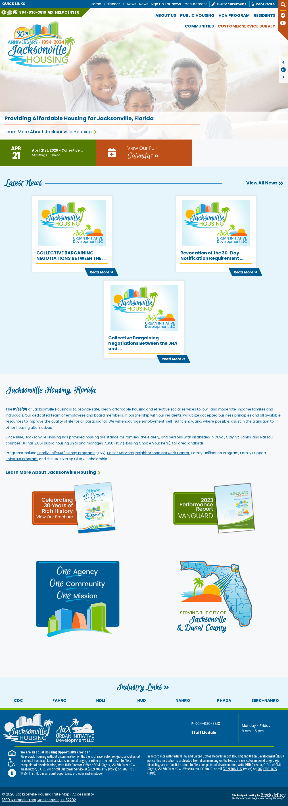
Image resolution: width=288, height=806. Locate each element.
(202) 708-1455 (267, 769)
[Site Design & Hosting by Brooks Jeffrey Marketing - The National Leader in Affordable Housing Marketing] (250, 796)
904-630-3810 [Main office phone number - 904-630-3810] (207, 723)
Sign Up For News (166, 3)
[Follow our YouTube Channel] (283, 23)
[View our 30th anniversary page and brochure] (74, 507)
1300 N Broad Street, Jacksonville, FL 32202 (39, 799)
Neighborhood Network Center (162, 452)
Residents (264, 15)
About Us (165, 15)
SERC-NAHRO (265, 700)
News (143, 3)
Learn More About (53, 472)
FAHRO (59, 700)
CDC (18, 700)
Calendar (112, 3)
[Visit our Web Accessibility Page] (4, 12)
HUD (141, 700)
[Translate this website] (10, 12)
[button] (283, 6)
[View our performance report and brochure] (213, 507)
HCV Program (234, 15)
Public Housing (197, 15)
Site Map (61, 794)
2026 (10, 794)
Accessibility (83, 794)
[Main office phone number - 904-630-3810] (30, 12)
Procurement (195, 3)
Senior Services (120, 452)
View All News (265, 183)
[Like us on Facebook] (283, 16)
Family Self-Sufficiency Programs (66, 452)
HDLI (100, 700)
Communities (199, 26)
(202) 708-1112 (97, 769)
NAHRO (182, 700)
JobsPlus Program (22, 458)
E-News (129, 3)
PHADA (224, 700)
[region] (283, 69)
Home (96, 3)
